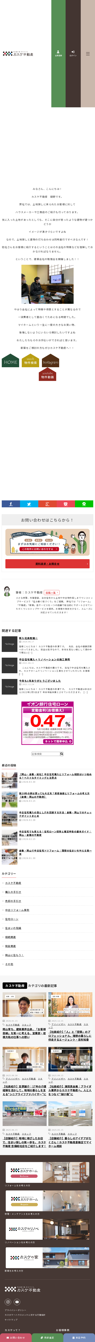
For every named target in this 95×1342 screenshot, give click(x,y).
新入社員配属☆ (28, 638)
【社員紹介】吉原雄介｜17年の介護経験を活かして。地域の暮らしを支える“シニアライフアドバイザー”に (24, 1090)
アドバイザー (58, 1024)
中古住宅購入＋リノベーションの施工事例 (44, 659)
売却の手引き (13, 901)
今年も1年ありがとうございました (40, 680)
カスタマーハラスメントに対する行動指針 (25, 1314)
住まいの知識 (13, 928)
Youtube (17, 1302)
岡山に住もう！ (14, 955)
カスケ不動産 (13, 883)
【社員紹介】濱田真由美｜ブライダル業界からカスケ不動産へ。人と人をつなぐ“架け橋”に (70, 1090)
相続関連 (10, 937)
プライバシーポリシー (15, 1310)
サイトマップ (11, 1319)
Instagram (8, 1302)
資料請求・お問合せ (47, 563)
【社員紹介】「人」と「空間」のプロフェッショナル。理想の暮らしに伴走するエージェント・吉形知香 (70, 1035)
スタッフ (26, 1025)
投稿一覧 (51, 592)
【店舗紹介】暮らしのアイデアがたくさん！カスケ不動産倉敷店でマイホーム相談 (70, 1142)
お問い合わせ (16, 1337)
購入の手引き (13, 892)
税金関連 (10, 946)
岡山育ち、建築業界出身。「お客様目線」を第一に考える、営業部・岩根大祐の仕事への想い (24, 1033)
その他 (9, 964)
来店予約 (79, 1337)
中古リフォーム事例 (17, 910)
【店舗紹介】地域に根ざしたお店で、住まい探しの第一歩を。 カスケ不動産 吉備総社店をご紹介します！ (24, 1142)
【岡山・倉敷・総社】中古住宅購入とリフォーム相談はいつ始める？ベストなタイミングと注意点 (55, 776)
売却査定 (47, 1337)
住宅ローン (11, 919)
